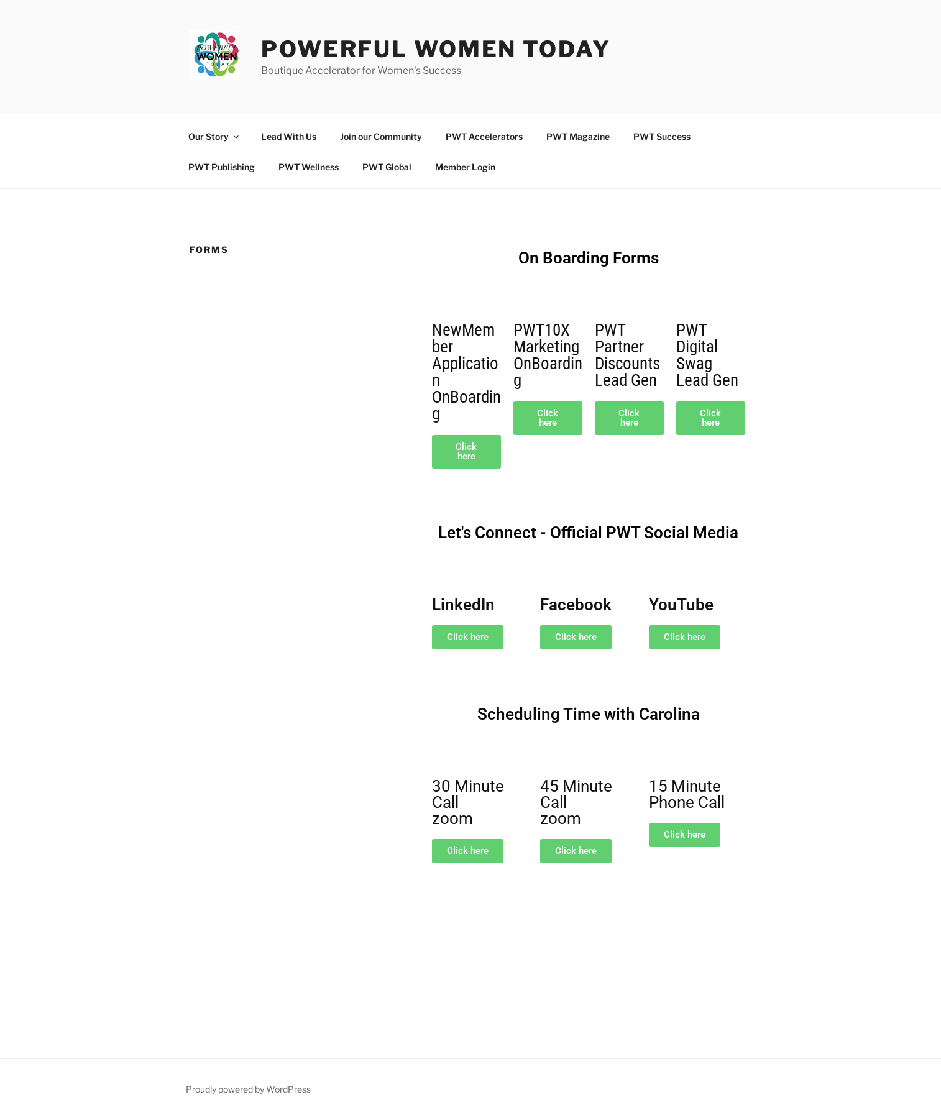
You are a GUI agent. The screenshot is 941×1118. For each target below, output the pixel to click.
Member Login (465, 167)
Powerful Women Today (436, 49)
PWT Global (386, 167)
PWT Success (662, 136)
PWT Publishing (221, 167)
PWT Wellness (308, 167)
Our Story (214, 136)
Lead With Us (288, 136)
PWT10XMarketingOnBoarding (547, 355)
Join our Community (381, 136)
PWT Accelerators (484, 136)
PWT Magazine (578, 136)
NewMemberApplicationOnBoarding (466, 372)
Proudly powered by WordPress (248, 1089)
